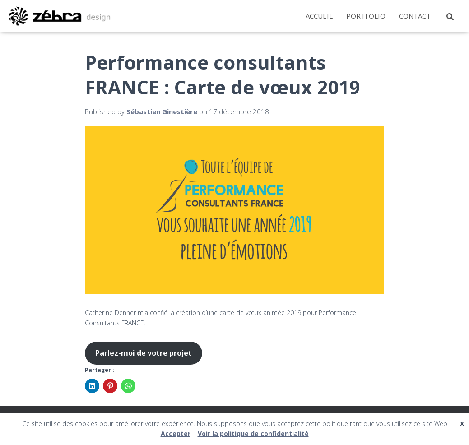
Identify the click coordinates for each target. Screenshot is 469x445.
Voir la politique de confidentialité (253, 433)
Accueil (319, 15)
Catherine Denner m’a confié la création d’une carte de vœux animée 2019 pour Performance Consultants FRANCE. (220, 317)
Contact (415, 15)
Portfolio (365, 15)
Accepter (175, 433)
